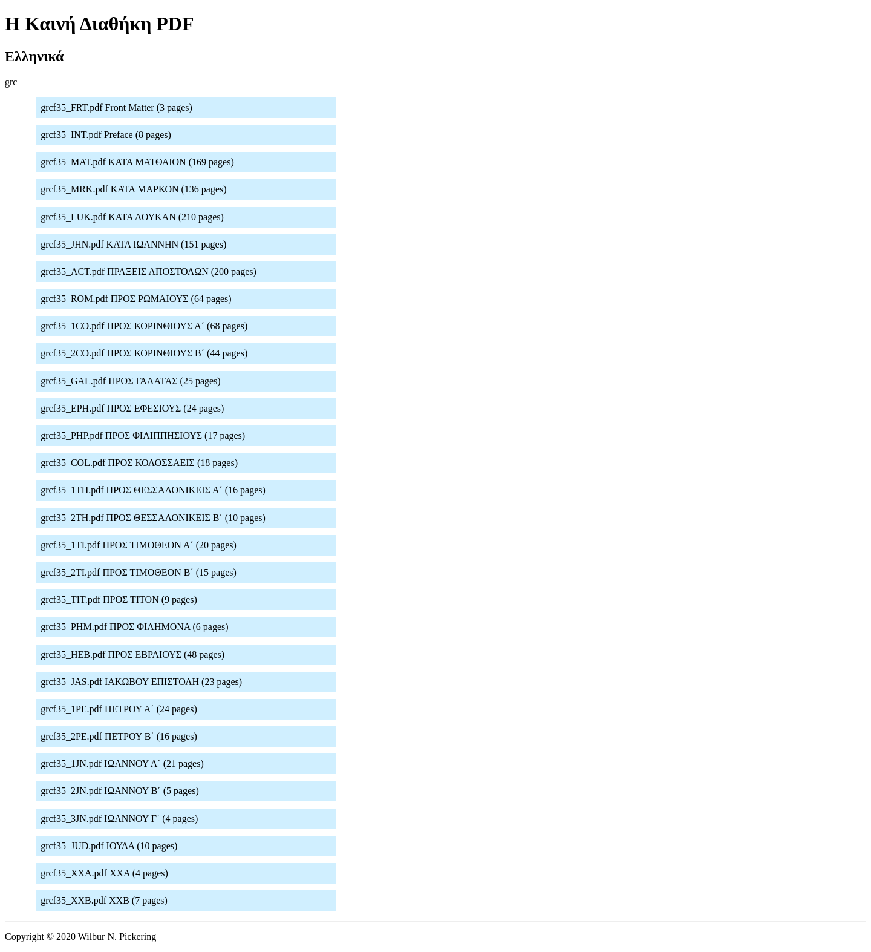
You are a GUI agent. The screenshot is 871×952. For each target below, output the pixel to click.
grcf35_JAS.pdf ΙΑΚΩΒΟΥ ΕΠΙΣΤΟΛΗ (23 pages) (141, 682)
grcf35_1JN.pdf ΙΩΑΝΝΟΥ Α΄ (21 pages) (122, 763)
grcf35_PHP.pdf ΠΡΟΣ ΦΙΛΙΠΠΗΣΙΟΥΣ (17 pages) (143, 435)
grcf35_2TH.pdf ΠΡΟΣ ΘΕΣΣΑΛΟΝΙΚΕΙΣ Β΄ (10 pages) (153, 518)
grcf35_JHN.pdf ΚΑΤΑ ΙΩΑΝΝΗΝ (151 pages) (133, 244)
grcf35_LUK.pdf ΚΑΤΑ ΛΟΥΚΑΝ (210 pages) (132, 217)
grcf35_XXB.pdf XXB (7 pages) (104, 900)
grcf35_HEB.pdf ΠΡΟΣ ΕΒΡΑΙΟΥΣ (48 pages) (132, 654)
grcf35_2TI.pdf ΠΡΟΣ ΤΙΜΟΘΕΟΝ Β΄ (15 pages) (139, 572)
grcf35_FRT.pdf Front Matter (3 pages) (116, 107)
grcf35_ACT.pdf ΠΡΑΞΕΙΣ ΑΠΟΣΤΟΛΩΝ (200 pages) (148, 271)
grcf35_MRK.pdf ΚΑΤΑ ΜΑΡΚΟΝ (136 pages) (133, 189)
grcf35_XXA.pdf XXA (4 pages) (104, 873)
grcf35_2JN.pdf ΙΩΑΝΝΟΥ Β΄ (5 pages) (120, 791)
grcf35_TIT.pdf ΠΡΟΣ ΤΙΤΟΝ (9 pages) (119, 599)
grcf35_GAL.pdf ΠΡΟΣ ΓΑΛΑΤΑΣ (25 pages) (130, 381)
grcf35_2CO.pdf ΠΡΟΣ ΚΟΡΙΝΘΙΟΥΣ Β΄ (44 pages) (144, 353)
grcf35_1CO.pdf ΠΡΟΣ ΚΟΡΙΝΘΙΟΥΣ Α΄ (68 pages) (144, 326)
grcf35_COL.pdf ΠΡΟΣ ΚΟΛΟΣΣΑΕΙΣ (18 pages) (139, 463)
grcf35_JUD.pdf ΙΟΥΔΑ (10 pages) (109, 846)
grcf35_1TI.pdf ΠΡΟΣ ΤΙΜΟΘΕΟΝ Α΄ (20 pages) (139, 545)
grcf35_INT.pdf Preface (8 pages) (106, 135)
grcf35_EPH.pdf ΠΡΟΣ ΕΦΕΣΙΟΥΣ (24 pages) (132, 408)
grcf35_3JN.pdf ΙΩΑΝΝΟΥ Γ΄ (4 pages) (119, 818)
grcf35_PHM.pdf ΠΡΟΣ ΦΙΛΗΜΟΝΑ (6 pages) (134, 627)
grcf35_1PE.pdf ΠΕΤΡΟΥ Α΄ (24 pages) (119, 709)
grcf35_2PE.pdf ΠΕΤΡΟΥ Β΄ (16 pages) (119, 736)
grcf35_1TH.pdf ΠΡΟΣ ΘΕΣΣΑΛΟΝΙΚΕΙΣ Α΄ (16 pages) (153, 490)
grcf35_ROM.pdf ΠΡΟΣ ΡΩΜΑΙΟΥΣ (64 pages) (136, 299)
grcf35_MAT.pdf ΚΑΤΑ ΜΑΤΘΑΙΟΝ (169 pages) (137, 162)
